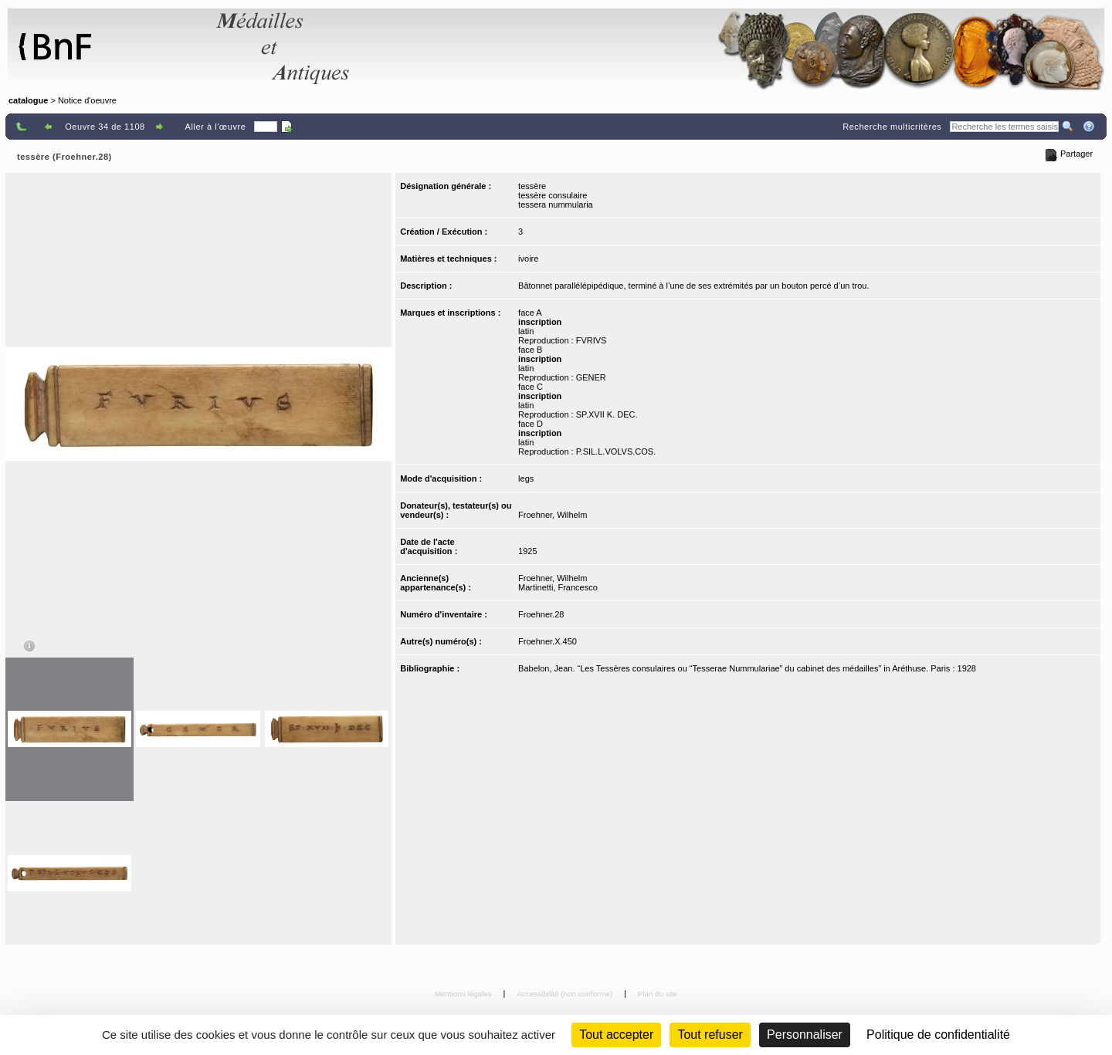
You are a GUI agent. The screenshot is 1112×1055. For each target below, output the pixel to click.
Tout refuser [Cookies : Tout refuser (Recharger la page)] (709, 1034)
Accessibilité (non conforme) (566, 993)
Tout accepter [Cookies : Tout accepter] (616, 1034)
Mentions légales (464, 993)
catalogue (28, 100)
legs (526, 478)
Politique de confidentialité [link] (938, 1034)
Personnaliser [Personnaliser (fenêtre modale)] (804, 1034)
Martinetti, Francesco (558, 587)
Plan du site (658, 993)
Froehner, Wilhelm (552, 514)
